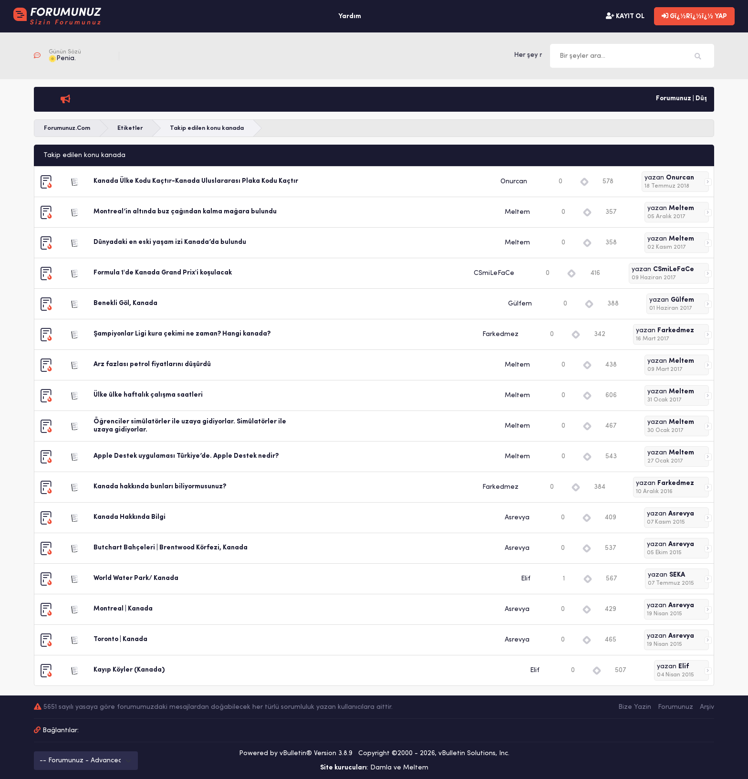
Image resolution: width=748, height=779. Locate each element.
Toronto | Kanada (120, 639)
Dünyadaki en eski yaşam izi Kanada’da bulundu (170, 242)
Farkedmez (500, 334)
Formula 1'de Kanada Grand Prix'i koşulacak (163, 272)
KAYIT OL (625, 16)
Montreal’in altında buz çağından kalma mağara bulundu (185, 211)
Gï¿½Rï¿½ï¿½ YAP (694, 16)
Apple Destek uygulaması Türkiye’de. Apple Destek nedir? (186, 456)
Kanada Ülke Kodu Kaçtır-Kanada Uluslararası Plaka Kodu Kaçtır (196, 181)
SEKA (677, 575)
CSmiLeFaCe (494, 273)
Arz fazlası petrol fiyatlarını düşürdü (152, 364)
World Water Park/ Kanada (136, 578)
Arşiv (707, 707)
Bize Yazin (634, 707)
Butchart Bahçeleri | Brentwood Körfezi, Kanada (171, 547)
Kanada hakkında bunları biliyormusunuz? (160, 486)
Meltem (517, 212)
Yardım (349, 16)
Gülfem (520, 303)
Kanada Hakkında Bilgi (130, 517)
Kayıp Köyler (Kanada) (129, 670)
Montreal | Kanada (123, 608)
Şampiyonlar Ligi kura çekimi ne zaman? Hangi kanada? (182, 333)
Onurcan (513, 181)
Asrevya (517, 517)
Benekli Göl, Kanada (125, 303)
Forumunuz (675, 707)
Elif (525, 578)
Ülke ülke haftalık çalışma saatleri (148, 395)
